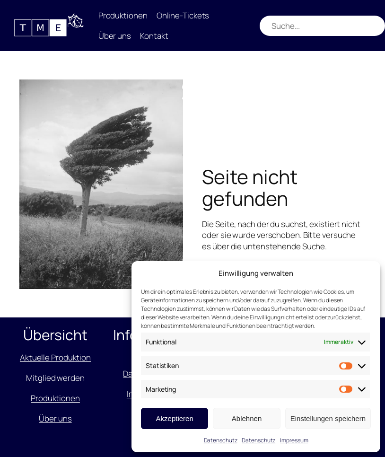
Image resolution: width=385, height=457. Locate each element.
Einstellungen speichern (328, 418)
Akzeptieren (174, 418)
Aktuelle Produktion (55, 357)
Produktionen (55, 398)
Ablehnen (247, 418)
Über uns (55, 418)
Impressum (294, 440)
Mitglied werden (55, 377)
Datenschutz (220, 440)
